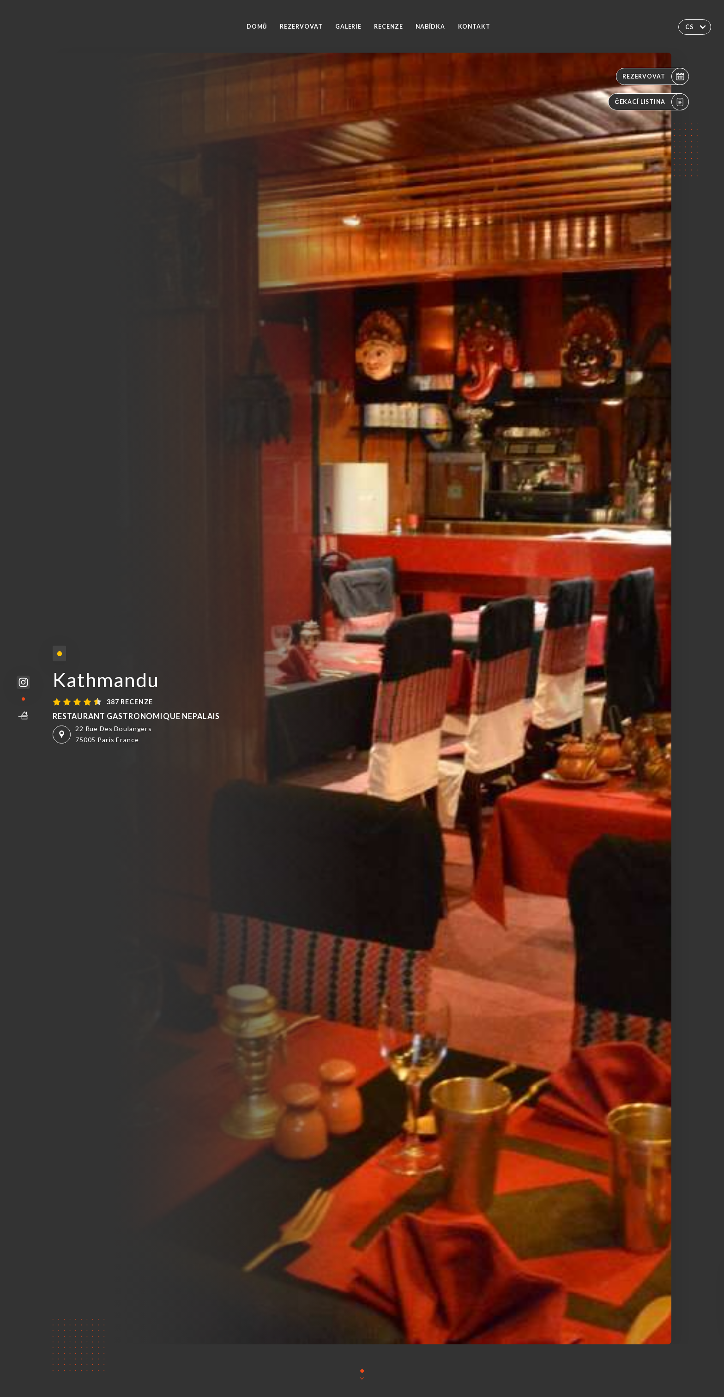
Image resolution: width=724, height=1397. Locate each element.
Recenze (388, 26)
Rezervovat (301, 26)
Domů (257, 26)
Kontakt (474, 26)
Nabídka (430, 26)
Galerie (348, 26)
